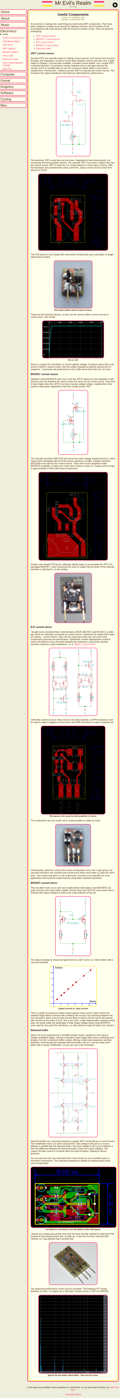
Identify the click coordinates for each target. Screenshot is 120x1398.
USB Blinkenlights (11, 41)
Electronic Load (10, 59)
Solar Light (8, 55)
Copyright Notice (73, 1394)
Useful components (12, 38)
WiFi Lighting (9, 48)
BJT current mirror (45, 42)
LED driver (8, 45)
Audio (5, 34)
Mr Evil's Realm (73, 3)
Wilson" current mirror (84, 644)
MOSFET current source (48, 39)
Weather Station (10, 52)
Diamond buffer (43, 48)
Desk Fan (7, 69)
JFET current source (46, 36)
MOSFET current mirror (47, 45)
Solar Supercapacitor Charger (13, 64)
